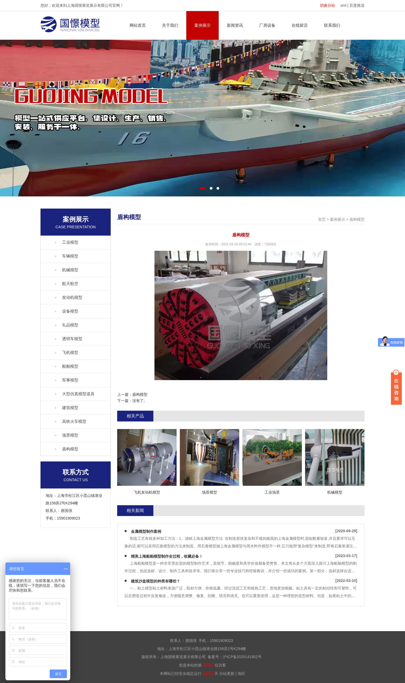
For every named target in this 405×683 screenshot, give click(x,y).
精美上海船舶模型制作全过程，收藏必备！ (167, 556)
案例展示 (202, 25)
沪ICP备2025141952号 (242, 657)
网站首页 (138, 25)
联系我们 (332, 25)
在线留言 (300, 25)
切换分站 (327, 5)
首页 (322, 219)
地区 (241, 673)
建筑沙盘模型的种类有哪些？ (155, 581)
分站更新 (226, 673)
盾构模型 (356, 219)
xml (343, 5)
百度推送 (356, 5)
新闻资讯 (235, 25)
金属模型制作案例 (146, 531)
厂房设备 (267, 25)
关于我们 (170, 25)
